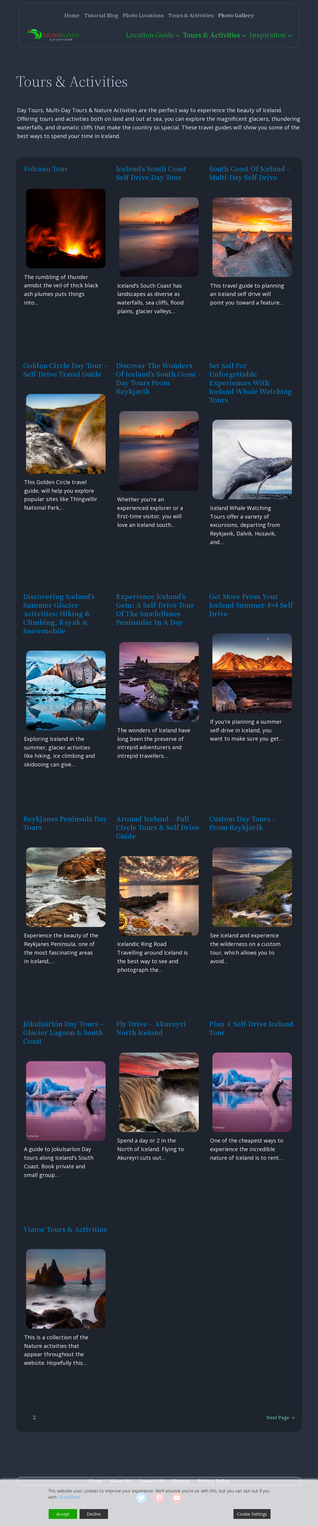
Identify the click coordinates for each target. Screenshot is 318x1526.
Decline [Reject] (94, 1514)
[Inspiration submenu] (290, 35)
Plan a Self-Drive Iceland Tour (251, 1028)
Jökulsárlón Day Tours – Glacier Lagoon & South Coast (63, 1032)
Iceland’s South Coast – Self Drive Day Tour (154, 173)
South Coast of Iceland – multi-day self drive (250, 173)
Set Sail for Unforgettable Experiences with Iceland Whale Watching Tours (250, 382)
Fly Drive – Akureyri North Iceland (151, 1028)
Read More (69, 1497)
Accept (62, 1514)
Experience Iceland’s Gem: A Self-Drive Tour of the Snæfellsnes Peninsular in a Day (155, 609)
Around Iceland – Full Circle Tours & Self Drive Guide (157, 827)
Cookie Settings (252, 1514)
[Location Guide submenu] (178, 35)
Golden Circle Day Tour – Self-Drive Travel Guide (65, 369)
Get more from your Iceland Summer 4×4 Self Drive (251, 605)
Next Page (280, 1418)
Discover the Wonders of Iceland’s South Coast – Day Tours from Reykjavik (159, 378)
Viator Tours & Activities (65, 1229)
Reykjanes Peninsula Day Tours (65, 823)
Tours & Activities (211, 35)
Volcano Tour (45, 168)
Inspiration (267, 35)
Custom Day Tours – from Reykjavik (242, 823)
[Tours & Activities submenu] (244, 35)
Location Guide (150, 35)
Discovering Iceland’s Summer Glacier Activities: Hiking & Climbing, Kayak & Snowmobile (59, 613)
